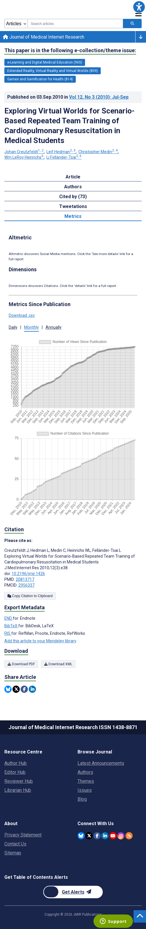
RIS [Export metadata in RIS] (7, 633)
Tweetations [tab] (73, 206)
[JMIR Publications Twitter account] (89, 835)
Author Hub (15, 763)
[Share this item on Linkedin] (32, 689)
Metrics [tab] (73, 216)
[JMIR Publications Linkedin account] (105, 835)
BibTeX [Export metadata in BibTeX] (11, 625)
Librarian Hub (17, 790)
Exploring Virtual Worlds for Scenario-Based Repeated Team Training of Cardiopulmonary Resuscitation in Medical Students (69, 125)
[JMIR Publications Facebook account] (97, 835)
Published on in (68, 97)
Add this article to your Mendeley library (40, 641)
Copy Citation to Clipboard (30, 596)
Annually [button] (54, 327)
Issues (84, 790)
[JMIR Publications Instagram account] (121, 835)
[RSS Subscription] (129, 835)
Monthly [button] (31, 327)
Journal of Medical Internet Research (43, 37)
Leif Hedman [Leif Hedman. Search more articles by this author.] (61, 151)
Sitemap (12, 853)
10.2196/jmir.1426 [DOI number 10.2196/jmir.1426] (28, 573)
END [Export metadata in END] (8, 618)
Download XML (58, 664)
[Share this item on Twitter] (16, 689)
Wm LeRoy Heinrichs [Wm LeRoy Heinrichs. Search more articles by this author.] (24, 157)
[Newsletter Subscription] (73, 892)
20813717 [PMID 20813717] (25, 579)
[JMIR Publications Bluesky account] (81, 835)
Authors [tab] (73, 186)
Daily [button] (13, 327)
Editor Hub (15, 772)
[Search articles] (132, 23)
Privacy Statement (23, 835)
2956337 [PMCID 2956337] (26, 585)
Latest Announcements (100, 763)
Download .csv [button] (22, 315)
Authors (85, 772)
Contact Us (15, 844)
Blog (82, 799)
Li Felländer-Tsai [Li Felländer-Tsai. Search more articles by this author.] (64, 157)
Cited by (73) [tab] (73, 196)
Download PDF (21, 664)
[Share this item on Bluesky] (8, 689)
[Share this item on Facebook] (24, 689)
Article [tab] (73, 177)
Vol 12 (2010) (99, 97)
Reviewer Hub (18, 781)
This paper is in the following (70, 50)
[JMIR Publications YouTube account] (113, 835)
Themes (85, 781)
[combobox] (75, 23)
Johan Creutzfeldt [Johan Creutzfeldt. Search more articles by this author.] (24, 151)
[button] (139, 7)
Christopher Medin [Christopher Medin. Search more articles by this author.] (98, 151)
